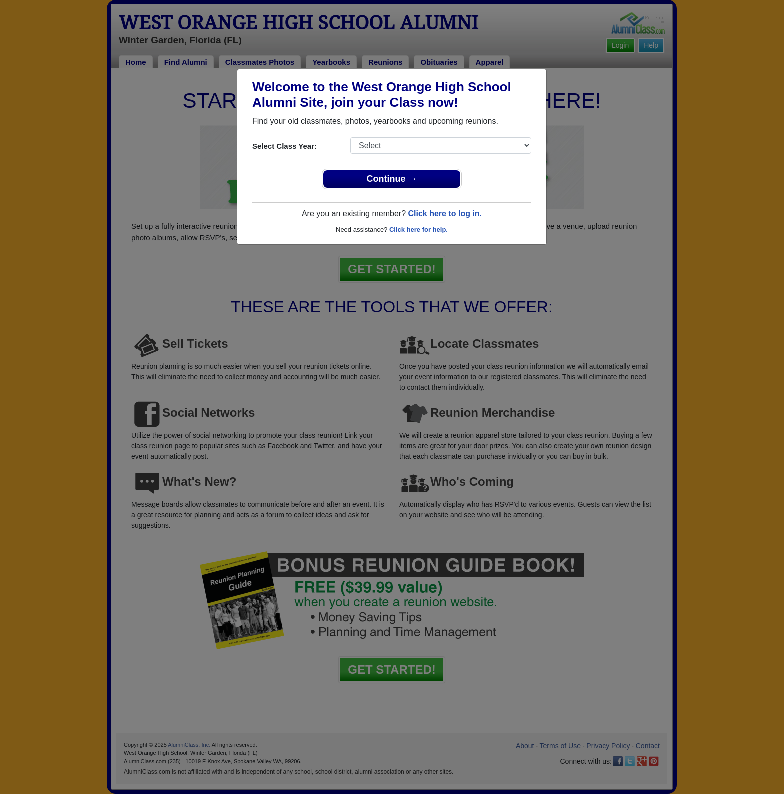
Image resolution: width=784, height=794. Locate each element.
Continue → (392, 179)
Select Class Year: (284, 146)
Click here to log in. (445, 214)
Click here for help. (419, 230)
